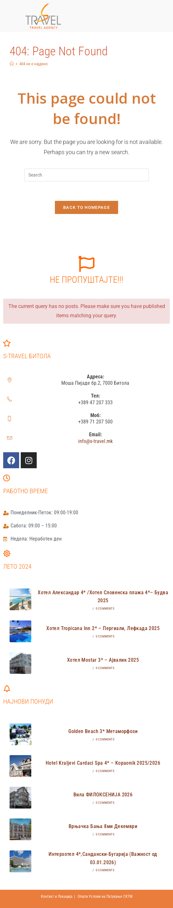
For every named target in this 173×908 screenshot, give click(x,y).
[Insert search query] (86, 175)
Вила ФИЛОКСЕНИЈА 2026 (102, 795)
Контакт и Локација (56, 896)
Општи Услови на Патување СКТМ (105, 896)
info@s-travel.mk (95, 441)
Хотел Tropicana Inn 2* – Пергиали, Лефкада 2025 (103, 628)
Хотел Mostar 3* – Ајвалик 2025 (103, 660)
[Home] (12, 63)
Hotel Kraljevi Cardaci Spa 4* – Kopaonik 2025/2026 (103, 763)
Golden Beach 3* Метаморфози (103, 731)
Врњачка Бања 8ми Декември (103, 826)
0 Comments (105, 608)
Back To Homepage (86, 207)
